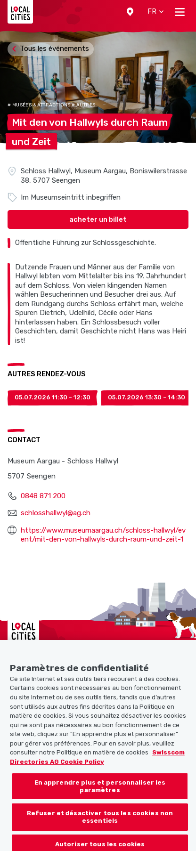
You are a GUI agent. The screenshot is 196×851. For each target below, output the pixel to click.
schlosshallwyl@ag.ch (55, 513)
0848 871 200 (43, 496)
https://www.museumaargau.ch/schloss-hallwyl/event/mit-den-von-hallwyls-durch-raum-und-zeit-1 (103, 535)
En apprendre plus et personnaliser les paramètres (100, 793)
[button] (130, 12)
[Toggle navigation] (179, 11)
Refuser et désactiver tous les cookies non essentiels (100, 824)
